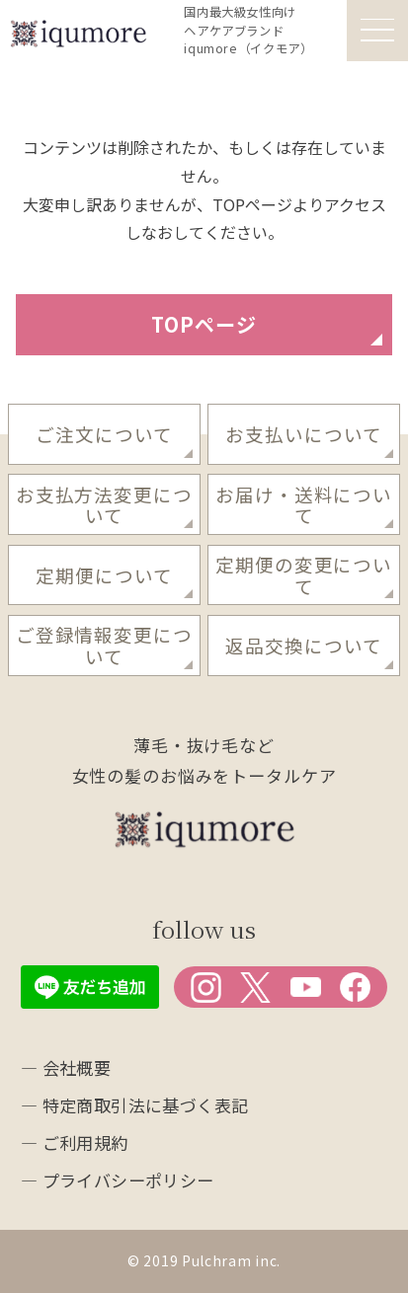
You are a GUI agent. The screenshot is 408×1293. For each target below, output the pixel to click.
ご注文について (104, 433)
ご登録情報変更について (104, 644)
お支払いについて (303, 433)
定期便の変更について (303, 574)
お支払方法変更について (104, 504)
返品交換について (303, 645)
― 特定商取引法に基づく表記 (135, 1105)
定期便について (104, 575)
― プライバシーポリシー (117, 1180)
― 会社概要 (66, 1067)
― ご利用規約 (74, 1142)
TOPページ (204, 324)
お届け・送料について (303, 504)
